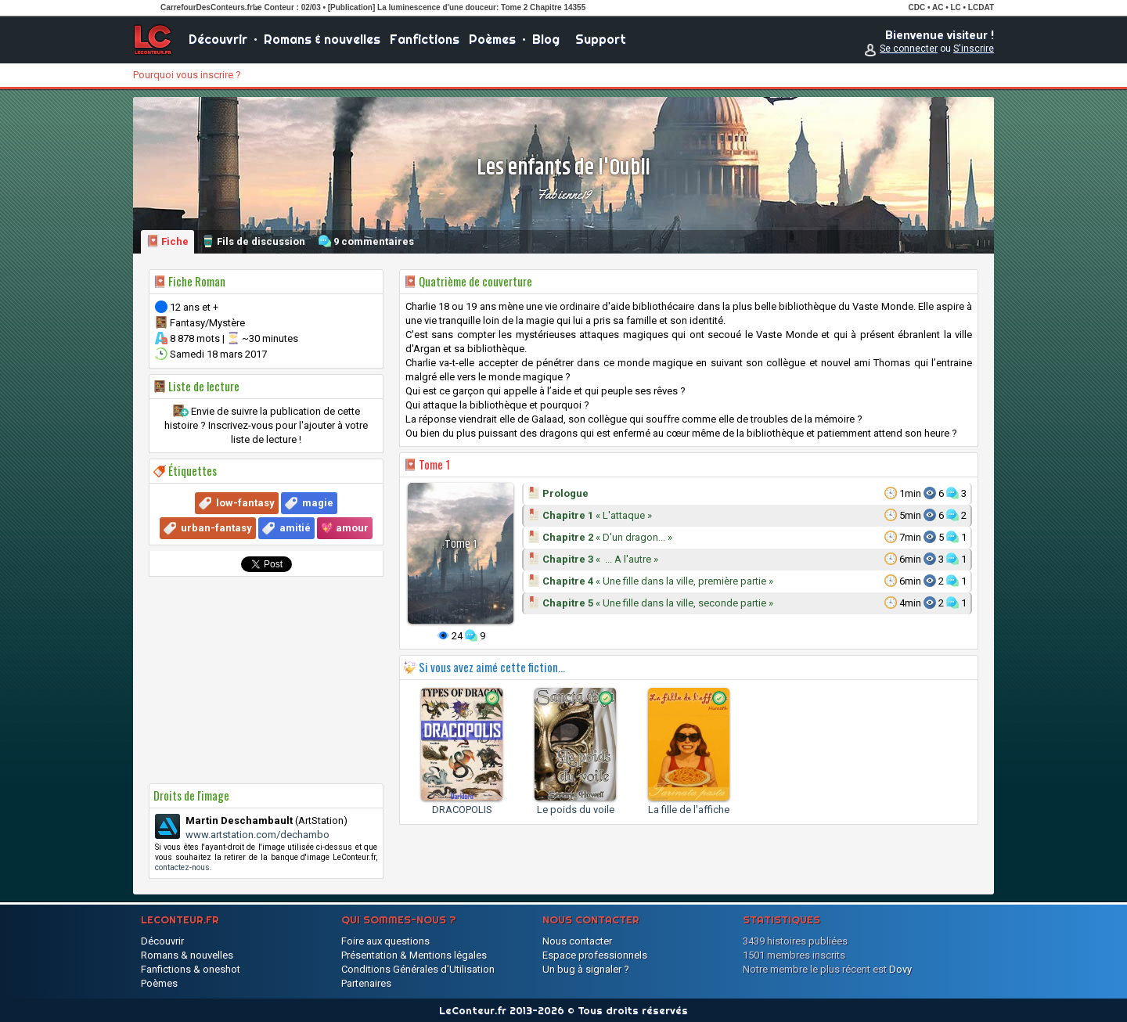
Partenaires (366, 983)
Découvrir (218, 39)
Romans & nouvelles (322, 39)
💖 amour (345, 528)
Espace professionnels (594, 955)
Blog (546, 39)
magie (317, 503)
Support (600, 39)
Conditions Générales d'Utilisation (418, 969)
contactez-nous (182, 867)
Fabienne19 (564, 194)
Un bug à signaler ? (585, 969)
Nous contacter (577, 941)
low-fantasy (245, 503)
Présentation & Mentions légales (414, 955)
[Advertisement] (266, 680)
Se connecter (909, 48)
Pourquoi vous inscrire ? (187, 75)
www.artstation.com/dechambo (257, 834)
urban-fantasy (216, 528)
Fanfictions (424, 39)
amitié (295, 528)
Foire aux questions (385, 941)
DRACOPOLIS (462, 809)
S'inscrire (973, 48)
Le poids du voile (575, 809)
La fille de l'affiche (688, 809)
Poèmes (492, 39)
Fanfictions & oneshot (190, 969)
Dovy (900, 969)
